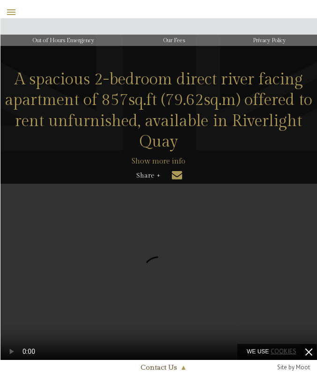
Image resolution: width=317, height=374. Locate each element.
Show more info (158, 161)
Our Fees (174, 40)
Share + (148, 176)
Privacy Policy (269, 40)
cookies (283, 351)
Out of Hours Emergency (63, 40)
